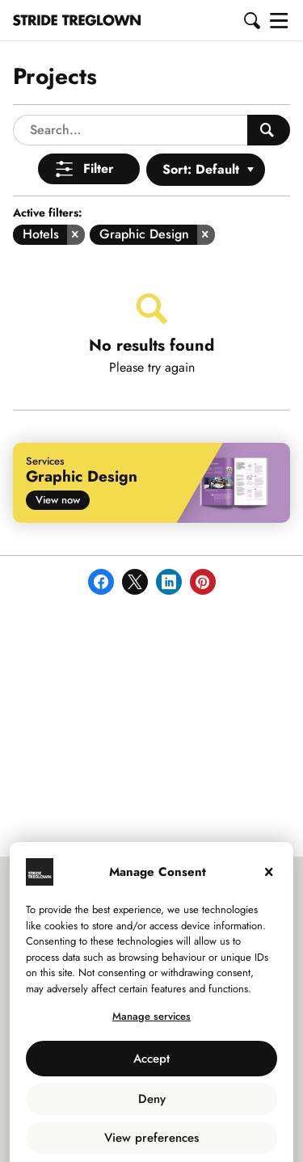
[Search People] (268, 89)
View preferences (151, 1097)
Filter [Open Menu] (98, 128)
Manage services (151, 975)
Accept (151, 1018)
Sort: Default (200, 129)
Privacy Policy (193, 1131)
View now (58, 459)
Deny (152, 1058)
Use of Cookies (114, 1131)
